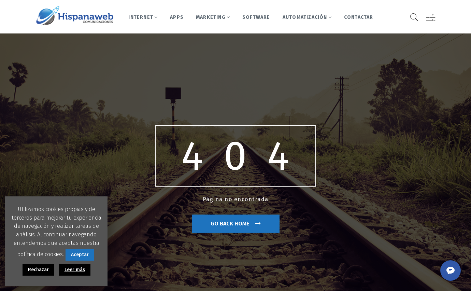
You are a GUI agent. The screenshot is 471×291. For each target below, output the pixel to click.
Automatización (307, 17)
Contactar (358, 17)
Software (256, 17)
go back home (236, 223)
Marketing (213, 17)
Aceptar (80, 255)
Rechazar (38, 270)
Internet (143, 17)
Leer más (75, 270)
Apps (177, 17)
